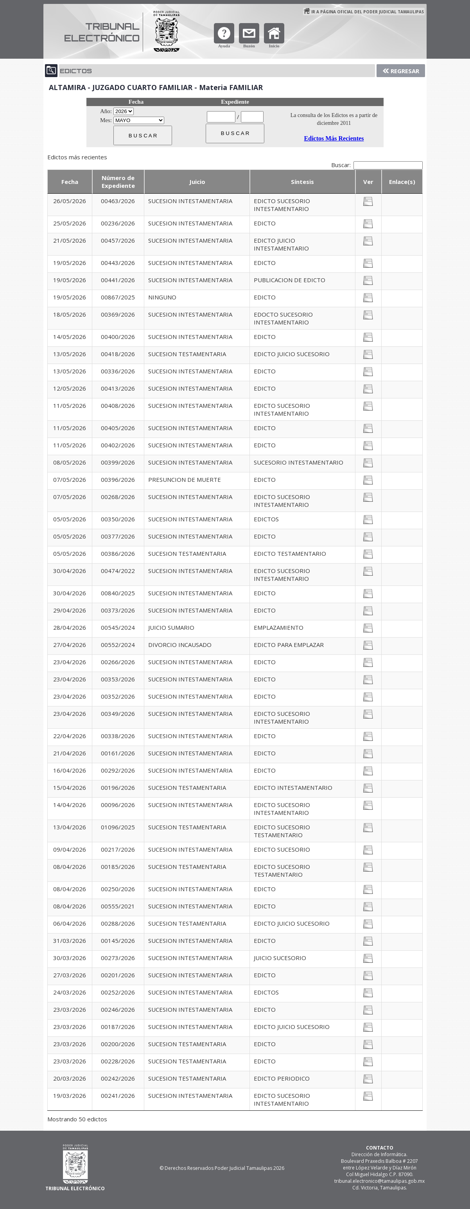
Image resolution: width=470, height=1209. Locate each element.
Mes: (106, 120)
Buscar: (377, 165)
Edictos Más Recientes (334, 138)
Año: (106, 111)
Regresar (405, 71)
